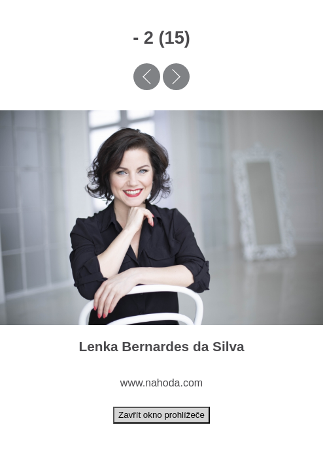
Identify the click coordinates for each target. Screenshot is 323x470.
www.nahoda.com (161, 382)
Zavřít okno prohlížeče (161, 415)
